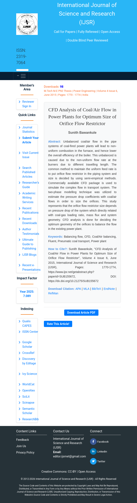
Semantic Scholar (28, 411)
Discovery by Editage (29, 361)
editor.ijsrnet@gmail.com (69, 456)
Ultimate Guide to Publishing (29, 244)
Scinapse (28, 402)
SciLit (26, 396)
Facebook (99, 441)
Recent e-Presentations (31, 268)
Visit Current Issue (30, 155)
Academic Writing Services (28, 198)
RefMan (53, 293)
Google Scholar (27, 345)
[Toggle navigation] (21, 76)
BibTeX (96, 288)
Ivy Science (29, 374)
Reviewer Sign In (28, 104)
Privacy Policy (25, 452)
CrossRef (28, 353)
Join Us (21, 446)
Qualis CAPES (27, 324)
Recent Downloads (29, 221)
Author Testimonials (30, 232)
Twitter (97, 461)
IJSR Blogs (29, 255)
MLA (86, 288)
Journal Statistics (28, 130)
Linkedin (98, 451)
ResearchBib (30, 419)
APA (78, 288)
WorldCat (28, 384)
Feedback (22, 440)
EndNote (109, 288)
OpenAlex (28, 390)
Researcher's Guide (30, 185)
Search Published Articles (28, 172)
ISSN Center (30, 332)
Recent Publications (30, 211)
